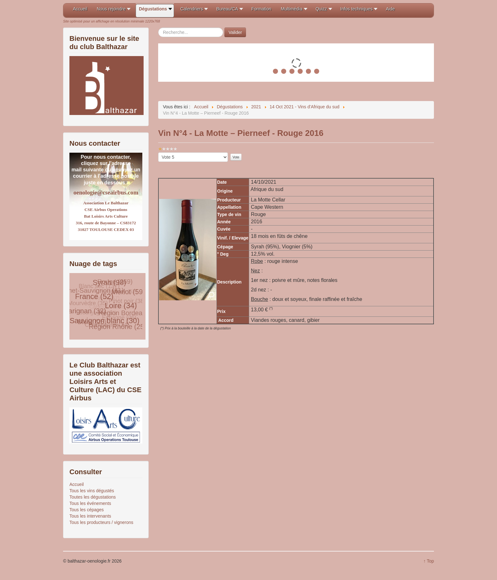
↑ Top (428, 561)
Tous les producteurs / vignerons (101, 522)
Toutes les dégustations (92, 497)
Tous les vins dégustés (91, 490)
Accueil (76, 484)
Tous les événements (90, 503)
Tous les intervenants (90, 516)
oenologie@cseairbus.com (106, 192)
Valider (235, 32)
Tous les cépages (86, 509)
